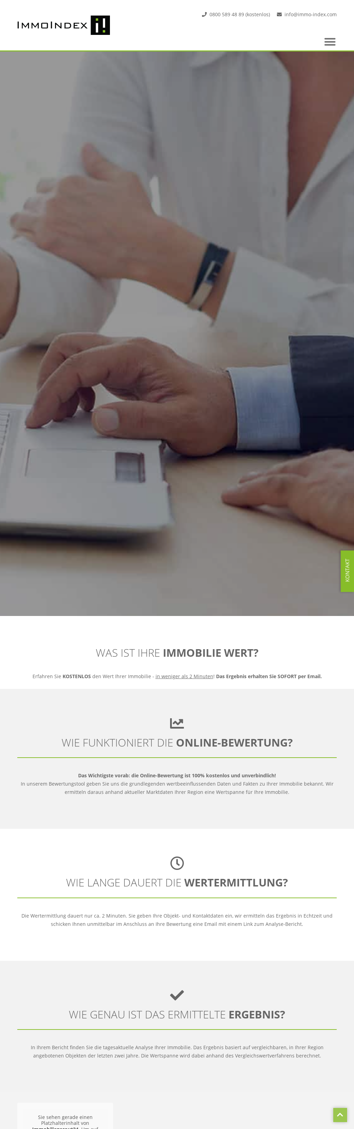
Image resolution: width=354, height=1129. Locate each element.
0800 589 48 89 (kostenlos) (239, 14)
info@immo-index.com (311, 14)
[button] (330, 41)
